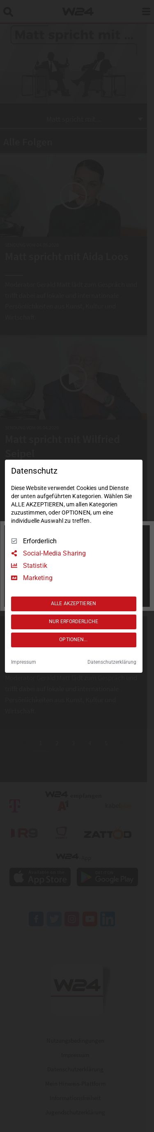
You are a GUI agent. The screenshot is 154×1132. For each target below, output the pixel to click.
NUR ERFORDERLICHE (73, 621)
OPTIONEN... (73, 639)
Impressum (23, 662)
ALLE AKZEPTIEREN (73, 603)
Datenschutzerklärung (111, 662)
